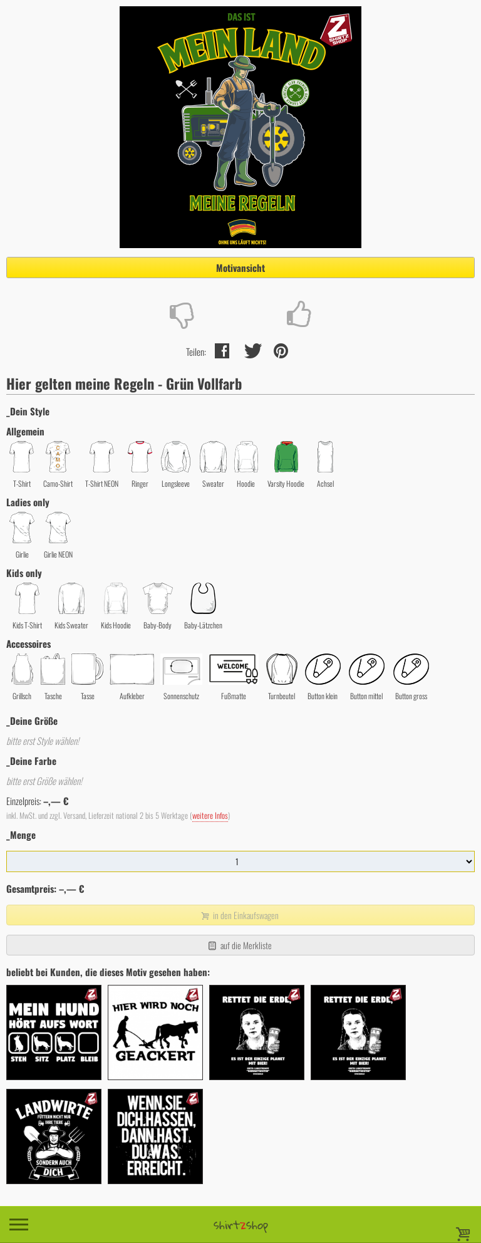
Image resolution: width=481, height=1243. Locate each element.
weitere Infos (210, 815)
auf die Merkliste (239, 945)
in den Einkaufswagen (239, 915)
